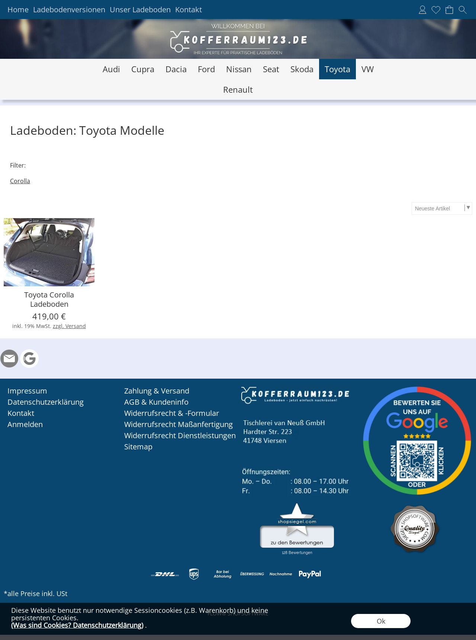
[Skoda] (302, 69)
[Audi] (111, 69)
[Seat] (271, 69)
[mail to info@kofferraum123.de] (9, 358)
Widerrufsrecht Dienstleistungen (180, 435)
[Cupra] (143, 69)
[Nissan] (239, 69)
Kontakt (188, 10)
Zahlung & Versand (156, 391)
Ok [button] (381, 621)
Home (18, 10)
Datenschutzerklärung (45, 402)
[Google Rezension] (29, 358)
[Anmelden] (422, 10)
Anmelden (25, 424)
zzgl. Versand (69, 325)
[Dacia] (176, 69)
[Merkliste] (436, 10)
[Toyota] (337, 69)
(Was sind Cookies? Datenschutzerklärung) (77, 625)
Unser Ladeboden (140, 10)
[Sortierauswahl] (442, 208)
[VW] (367, 69)
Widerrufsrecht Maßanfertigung (178, 424)
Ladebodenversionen (69, 10)
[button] (462, 10)
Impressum (27, 391)
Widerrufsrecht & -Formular (171, 413)
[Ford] (206, 69)
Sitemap (138, 447)
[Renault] (238, 89)
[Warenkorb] (449, 10)
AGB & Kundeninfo (156, 402)
